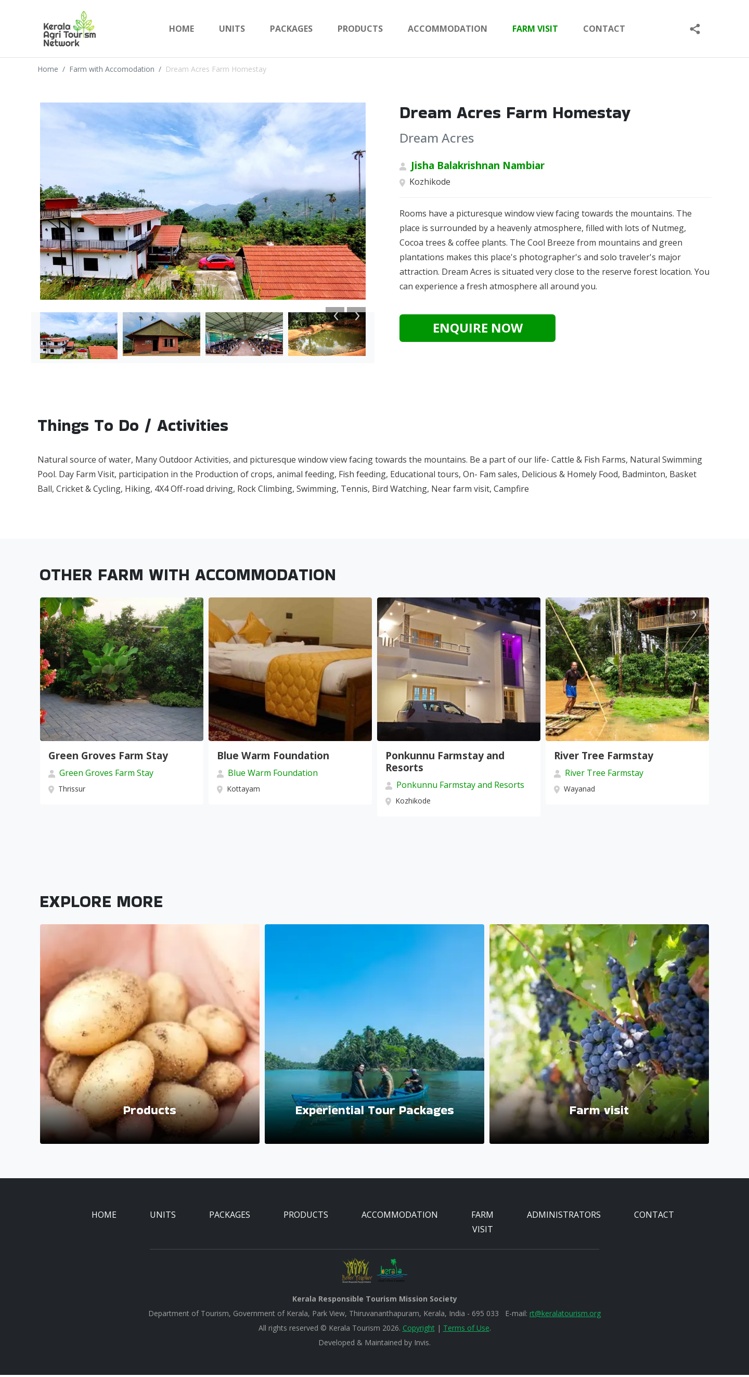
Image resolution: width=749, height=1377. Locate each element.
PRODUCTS (360, 28)
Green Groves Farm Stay (108, 757)
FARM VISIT (535, 28)
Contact (604, 28)
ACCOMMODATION (447, 28)
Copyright (419, 1330)
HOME (104, 1216)
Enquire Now (478, 327)
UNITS (232, 28)
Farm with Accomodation (111, 69)
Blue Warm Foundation (273, 757)
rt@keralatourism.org (565, 1315)
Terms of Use (466, 1330)
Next (356, 316)
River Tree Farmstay (603, 757)
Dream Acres (436, 137)
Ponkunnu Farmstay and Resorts (445, 763)
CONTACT (654, 1216)
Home (181, 28)
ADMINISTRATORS (564, 1216)
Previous (335, 316)
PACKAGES (291, 28)
